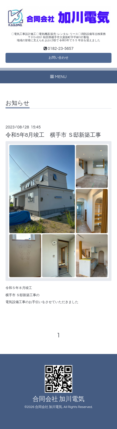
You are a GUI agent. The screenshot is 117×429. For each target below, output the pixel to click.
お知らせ (18, 103)
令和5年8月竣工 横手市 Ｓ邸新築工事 (53, 135)
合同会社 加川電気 (59, 399)
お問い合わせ (58, 58)
